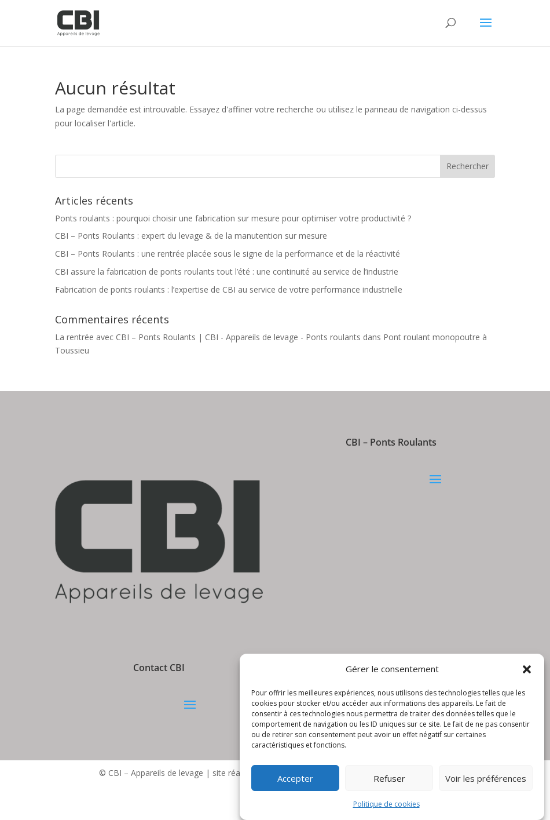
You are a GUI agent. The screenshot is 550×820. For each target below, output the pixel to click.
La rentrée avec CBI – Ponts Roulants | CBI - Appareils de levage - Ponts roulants (208, 336)
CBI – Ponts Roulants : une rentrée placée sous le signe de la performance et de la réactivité (227, 253)
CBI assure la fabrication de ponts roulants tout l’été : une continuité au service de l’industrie (226, 271)
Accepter (295, 778)
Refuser (389, 778)
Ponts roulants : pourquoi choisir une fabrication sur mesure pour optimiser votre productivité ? (233, 218)
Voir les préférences (485, 778)
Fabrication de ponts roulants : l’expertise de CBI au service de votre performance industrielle (228, 289)
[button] (527, 669)
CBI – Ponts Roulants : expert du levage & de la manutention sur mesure (191, 235)
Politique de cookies (386, 804)
